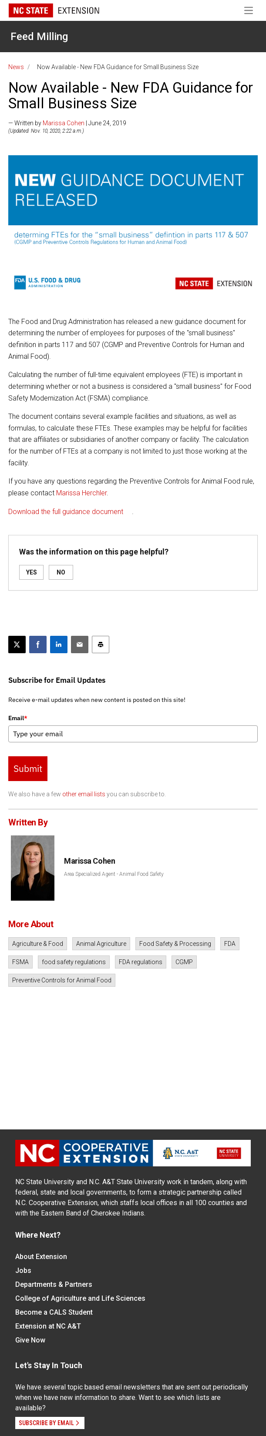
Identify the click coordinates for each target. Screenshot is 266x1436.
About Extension (41, 1256)
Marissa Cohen (63, 123)
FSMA (20, 961)
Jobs (23, 1270)
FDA (230, 943)
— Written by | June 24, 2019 (67, 123)
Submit (27, 768)
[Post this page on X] (17, 644)
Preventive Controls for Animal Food (61, 980)
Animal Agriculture (101, 943)
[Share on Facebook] (38, 644)
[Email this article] (79, 644)
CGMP (184, 961)
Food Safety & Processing (175, 943)
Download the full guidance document (65, 512)
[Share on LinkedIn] (58, 644)
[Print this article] (100, 644)
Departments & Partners (53, 1284)
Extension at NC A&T (48, 1326)
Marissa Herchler (81, 493)
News (16, 66)
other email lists (83, 794)
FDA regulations (140, 961)
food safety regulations (74, 961)
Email (17, 718)
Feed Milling (39, 36)
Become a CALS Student (54, 1312)
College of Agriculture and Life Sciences (80, 1298)
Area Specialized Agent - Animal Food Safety (114, 874)
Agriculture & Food (37, 943)
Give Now (30, 1340)
